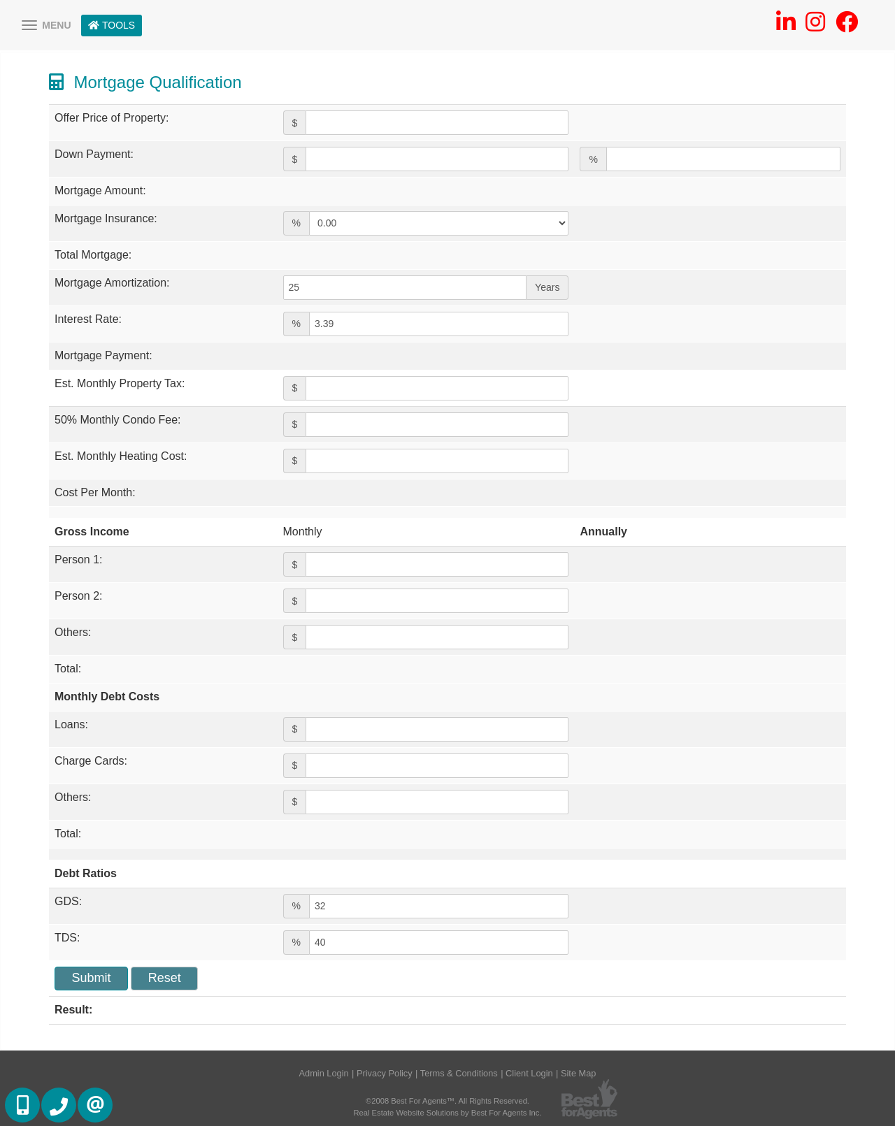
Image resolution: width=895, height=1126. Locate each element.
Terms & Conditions (459, 1073)
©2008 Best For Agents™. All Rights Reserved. (447, 1101)
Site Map (578, 1073)
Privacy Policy (385, 1073)
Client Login (529, 1073)
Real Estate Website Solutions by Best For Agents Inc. (447, 1113)
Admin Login (324, 1073)
